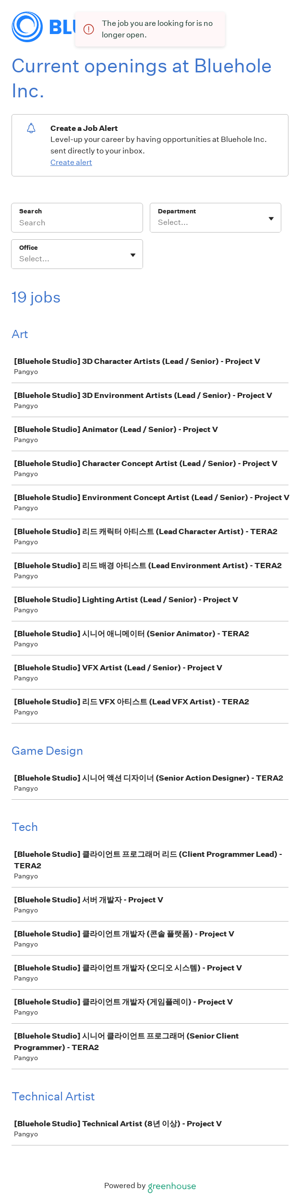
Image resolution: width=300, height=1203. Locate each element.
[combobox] (158, 222)
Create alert (71, 162)
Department (177, 211)
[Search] (77, 224)
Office (28, 248)
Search (30, 211)
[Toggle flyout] (271, 218)
